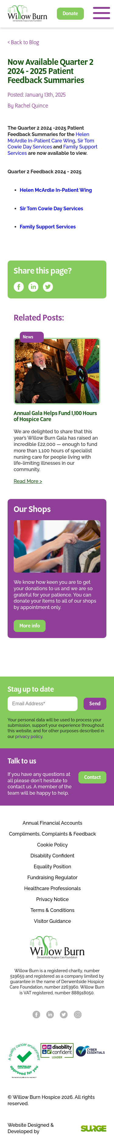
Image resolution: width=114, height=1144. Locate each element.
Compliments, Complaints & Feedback (52, 834)
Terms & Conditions (52, 910)
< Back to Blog (23, 43)
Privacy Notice (52, 899)
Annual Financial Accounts (52, 823)
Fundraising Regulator (52, 877)
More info (29, 626)
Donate (70, 13)
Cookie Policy (52, 845)
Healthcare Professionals (52, 888)
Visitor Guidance (52, 921)
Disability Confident (52, 855)
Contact (92, 777)
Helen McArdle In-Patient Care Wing (48, 137)
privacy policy (28, 736)
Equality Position (52, 866)
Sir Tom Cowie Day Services (51, 144)
